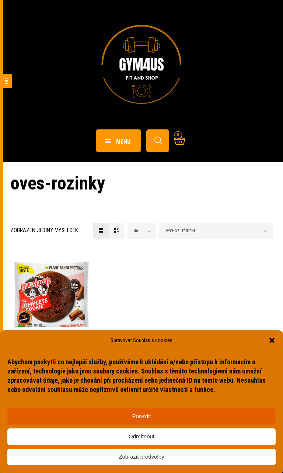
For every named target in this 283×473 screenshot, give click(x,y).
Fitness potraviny (34, 340)
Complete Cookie (38, 348)
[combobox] (141, 231)
